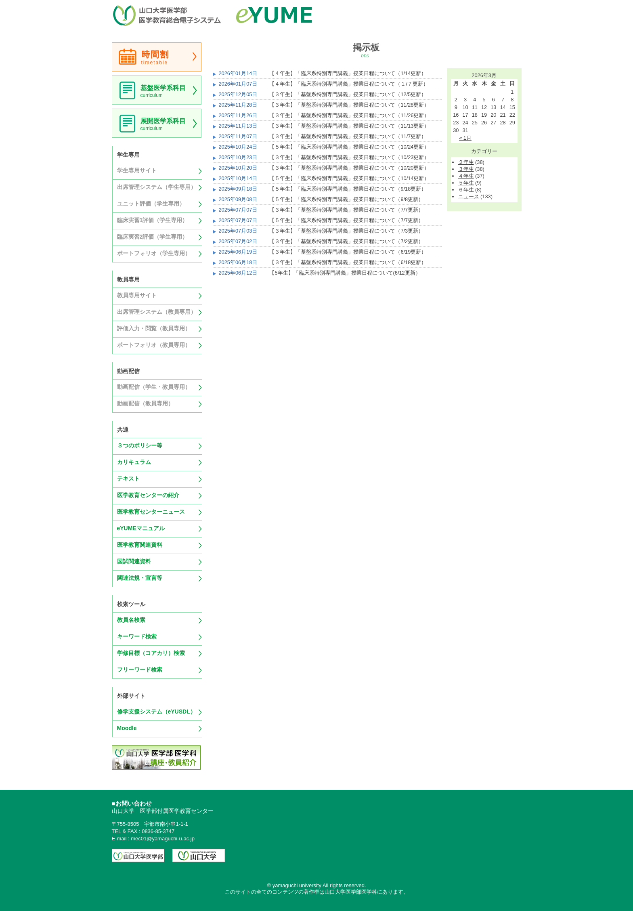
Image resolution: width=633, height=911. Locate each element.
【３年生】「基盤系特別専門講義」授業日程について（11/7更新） (347, 136)
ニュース (468, 196)
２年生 (466, 162)
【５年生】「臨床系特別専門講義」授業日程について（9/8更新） (346, 199)
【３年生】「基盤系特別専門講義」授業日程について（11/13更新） (349, 126)
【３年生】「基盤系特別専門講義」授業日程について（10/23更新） (349, 157)
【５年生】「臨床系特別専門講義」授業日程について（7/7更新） (346, 220)
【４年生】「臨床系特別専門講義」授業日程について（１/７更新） (348, 84)
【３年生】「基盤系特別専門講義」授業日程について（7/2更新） (346, 241)
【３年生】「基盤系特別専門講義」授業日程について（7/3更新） (346, 231)
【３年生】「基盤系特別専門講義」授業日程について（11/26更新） (349, 115)
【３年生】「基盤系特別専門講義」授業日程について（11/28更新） (349, 105)
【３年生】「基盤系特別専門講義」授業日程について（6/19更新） (347, 252)
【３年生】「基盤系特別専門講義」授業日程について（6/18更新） (347, 262)
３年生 (466, 169)
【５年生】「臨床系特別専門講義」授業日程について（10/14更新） (349, 178)
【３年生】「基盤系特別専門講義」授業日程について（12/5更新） (347, 94)
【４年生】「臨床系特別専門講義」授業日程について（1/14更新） (347, 73)
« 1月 (465, 138)
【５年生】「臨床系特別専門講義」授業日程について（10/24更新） (349, 147)
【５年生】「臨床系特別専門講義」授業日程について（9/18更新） (347, 189)
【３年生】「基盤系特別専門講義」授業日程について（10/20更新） (349, 168)
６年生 (466, 190)
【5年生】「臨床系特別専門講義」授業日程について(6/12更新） (344, 273)
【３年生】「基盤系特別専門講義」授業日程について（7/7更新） (346, 210)
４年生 (466, 176)
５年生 (466, 183)
